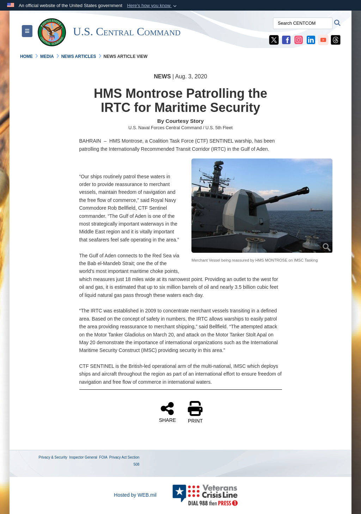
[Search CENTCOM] (303, 23)
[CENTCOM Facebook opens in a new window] (286, 39)
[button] (152, 5)
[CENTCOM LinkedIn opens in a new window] (311, 39)
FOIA (103, 457)
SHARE (167, 412)
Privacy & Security (53, 457)
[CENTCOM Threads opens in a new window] (335, 39)
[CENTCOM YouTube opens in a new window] (323, 39)
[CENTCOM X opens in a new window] (274, 39)
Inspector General (83, 457)
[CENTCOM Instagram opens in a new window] (298, 39)
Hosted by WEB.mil (135, 495)
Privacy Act (118, 457)
